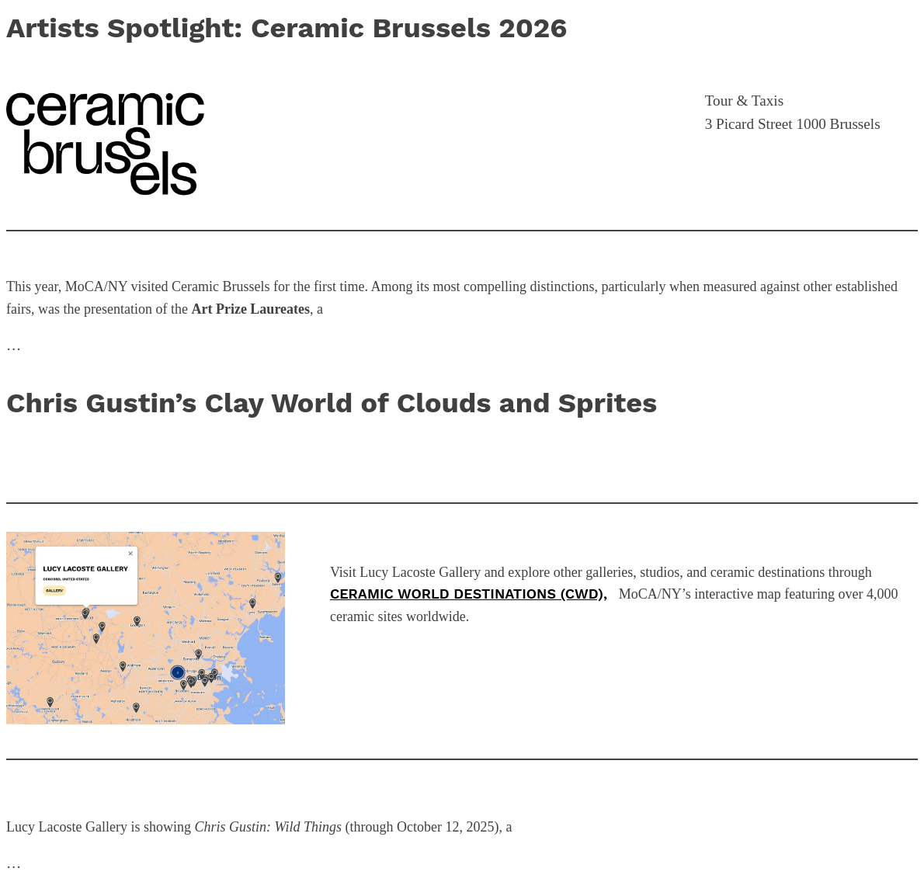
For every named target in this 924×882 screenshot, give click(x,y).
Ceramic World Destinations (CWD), (468, 593)
